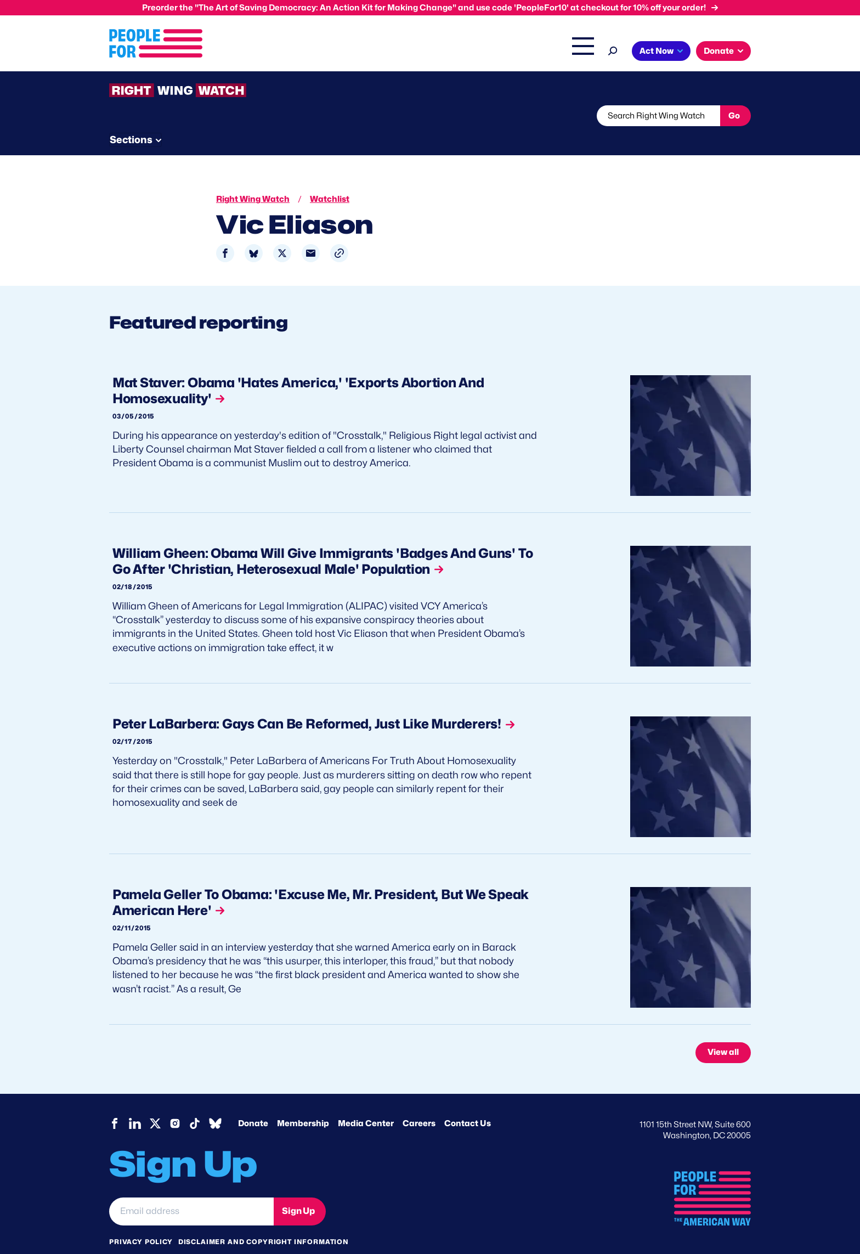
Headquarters (394, 52)
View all (723, 1032)
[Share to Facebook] (225, 233)
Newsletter (393, 116)
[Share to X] (282, 233)
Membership (303, 1103)
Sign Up (298, 1190)
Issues (333, 52)
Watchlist (253, 116)
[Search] (613, 49)
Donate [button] (719, 51)
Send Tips (466, 116)
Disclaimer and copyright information (263, 1220)
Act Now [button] (657, 51)
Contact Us (467, 1103)
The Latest (533, 52)
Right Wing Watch (467, 52)
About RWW (317, 116)
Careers (419, 1103)
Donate (253, 1103)
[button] (339, 233)
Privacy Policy (141, 1220)
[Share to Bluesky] (254, 233)
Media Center (366, 1103)
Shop (575, 52)
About (288, 52)
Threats (188, 116)
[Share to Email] (311, 233)
